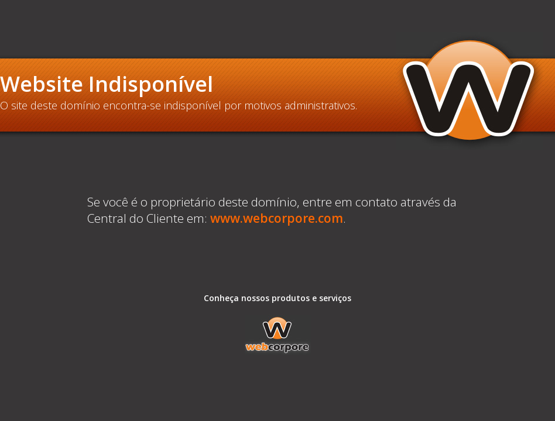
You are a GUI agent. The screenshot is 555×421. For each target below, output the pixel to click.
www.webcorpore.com (276, 218)
